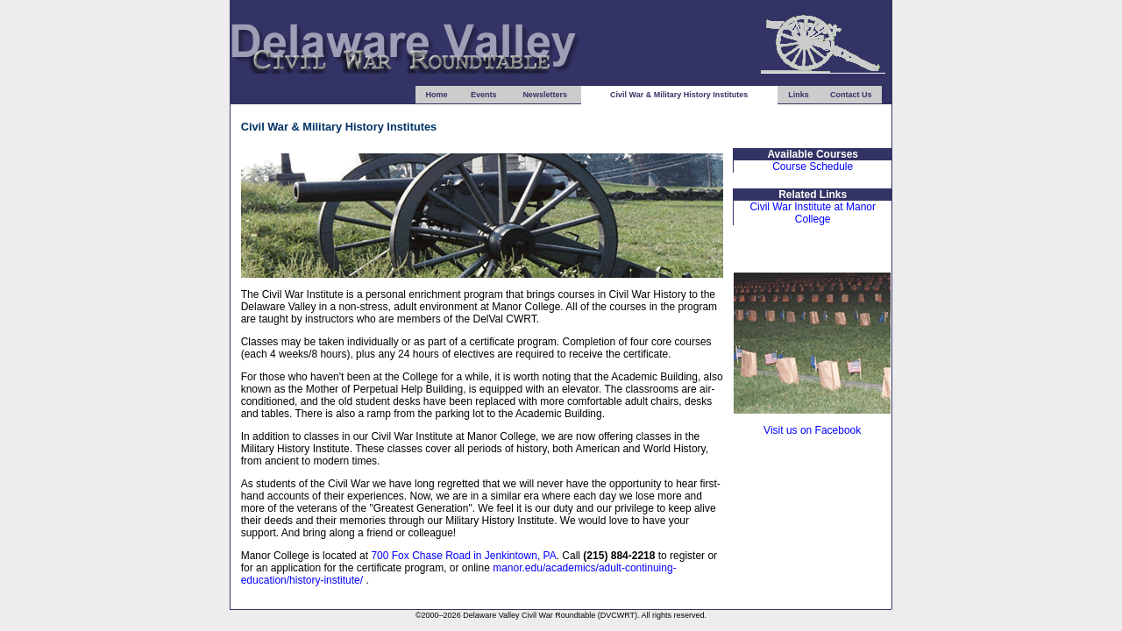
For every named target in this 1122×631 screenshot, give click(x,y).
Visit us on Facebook (812, 430)
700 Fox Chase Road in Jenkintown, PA (463, 555)
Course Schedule (812, 166)
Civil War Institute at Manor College (812, 213)
